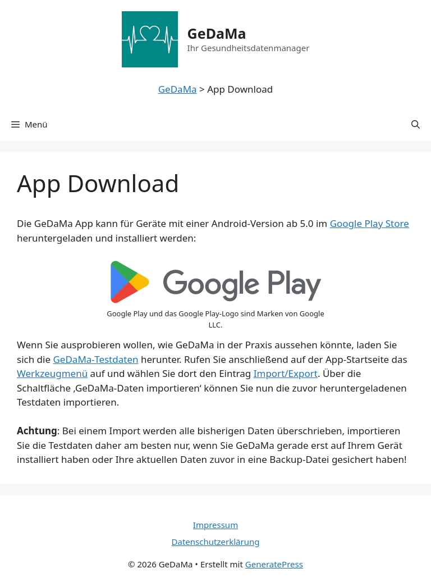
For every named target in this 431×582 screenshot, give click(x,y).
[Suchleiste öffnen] (415, 124)
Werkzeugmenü (52, 373)
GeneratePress (274, 564)
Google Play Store (369, 223)
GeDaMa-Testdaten (95, 359)
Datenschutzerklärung (216, 541)
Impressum (215, 524)
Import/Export (286, 373)
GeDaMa (216, 33)
